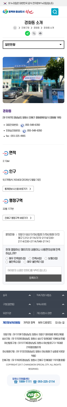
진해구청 (25, 28)
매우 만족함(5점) (17, 258)
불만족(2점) (15, 261)
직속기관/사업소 (42, 295)
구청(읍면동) (7, 304)
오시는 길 (59, 322)
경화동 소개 (49, 28)
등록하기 (33, 277)
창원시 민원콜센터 (20, 379)
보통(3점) (53, 258)
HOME (15, 28)
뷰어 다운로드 (45, 322)
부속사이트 (40, 304)
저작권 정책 (29, 322)
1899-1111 (25, 381)
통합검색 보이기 (54, 11)
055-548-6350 (32, 125)
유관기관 (5, 313)
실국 (3, 295)
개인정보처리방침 (11, 322)
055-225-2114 (46, 381)
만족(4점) (37, 258)
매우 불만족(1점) (35, 261)
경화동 (37, 28)
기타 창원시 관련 (43, 313)
